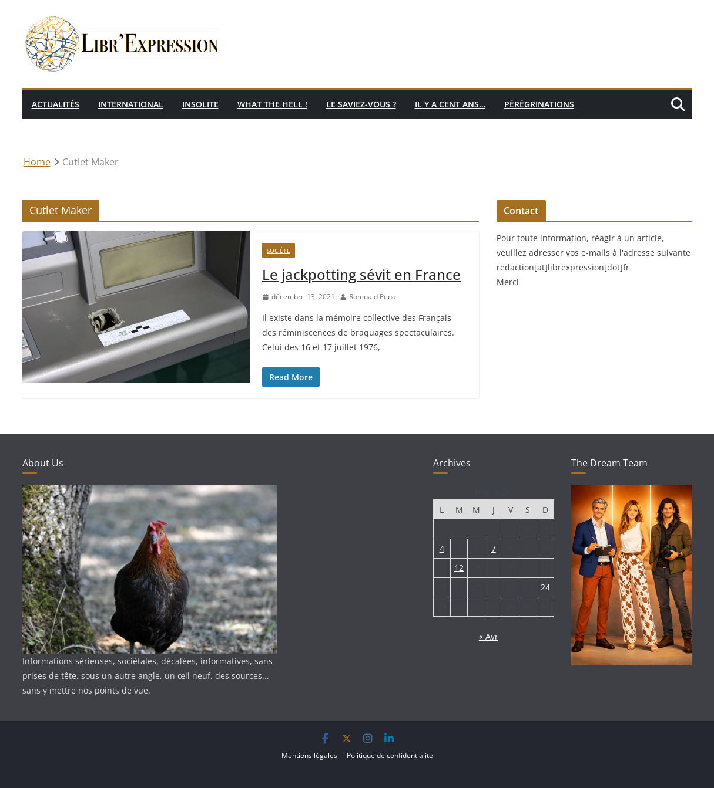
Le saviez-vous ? (361, 104)
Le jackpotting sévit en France (361, 274)
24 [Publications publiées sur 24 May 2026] (545, 587)
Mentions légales (309, 755)
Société (278, 250)
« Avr (488, 636)
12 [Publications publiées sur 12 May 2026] (459, 567)
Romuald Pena (372, 297)
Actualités (55, 104)
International (130, 104)
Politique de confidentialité (390, 755)
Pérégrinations (539, 104)
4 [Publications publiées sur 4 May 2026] (442, 548)
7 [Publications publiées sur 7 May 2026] (493, 548)
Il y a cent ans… (450, 104)
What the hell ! (272, 104)
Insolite (200, 104)
